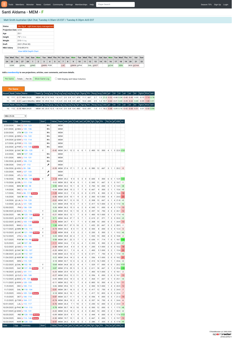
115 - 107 (27, 250)
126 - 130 (27, 236)
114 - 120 (27, 200)
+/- (122, 121)
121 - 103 (27, 232)
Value (18, 93)
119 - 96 (26, 239)
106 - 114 (27, 161)
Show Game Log (42, 79)
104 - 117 (27, 300)
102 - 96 (26, 264)
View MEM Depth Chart (28, 51)
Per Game (9, 79)
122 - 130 (27, 225)
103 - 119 (27, 222)
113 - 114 (27, 140)
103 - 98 (26, 186)
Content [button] (47, 4)
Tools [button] (10, 4)
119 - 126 (27, 247)
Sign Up (217, 4)
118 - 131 (27, 311)
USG (105, 93)
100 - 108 (27, 275)
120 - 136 (27, 129)
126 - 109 (27, 179)
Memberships (81, 4)
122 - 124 (27, 175)
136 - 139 (27, 207)
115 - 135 (27, 147)
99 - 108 (26, 168)
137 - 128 (27, 154)
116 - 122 (27, 136)
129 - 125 (27, 150)
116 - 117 (27, 189)
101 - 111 (27, 272)
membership (13, 72)
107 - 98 (26, 243)
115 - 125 (27, 261)
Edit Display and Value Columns (72, 79)
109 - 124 (27, 293)
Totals (20, 79)
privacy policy (225, 337)
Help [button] (92, 4)
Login (225, 4)
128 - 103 (27, 314)
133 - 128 (27, 257)
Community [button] (58, 4)
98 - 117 (26, 193)
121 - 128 (27, 204)
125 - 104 (27, 214)
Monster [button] (30, 4)
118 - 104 (27, 289)
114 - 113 (27, 307)
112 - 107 (27, 254)
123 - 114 (27, 132)
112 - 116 (27, 211)
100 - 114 (27, 286)
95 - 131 (26, 279)
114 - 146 (27, 318)
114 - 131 (27, 157)
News (38, 4)
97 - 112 (26, 165)
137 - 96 (26, 268)
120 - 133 (27, 282)
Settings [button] (69, 4)
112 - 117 (27, 304)
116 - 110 (27, 229)
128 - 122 (27, 322)
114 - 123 (27, 125)
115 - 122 (27, 143)
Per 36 (28, 79)
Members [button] (20, 4)
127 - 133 (27, 172)
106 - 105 (27, 197)
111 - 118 (27, 182)
